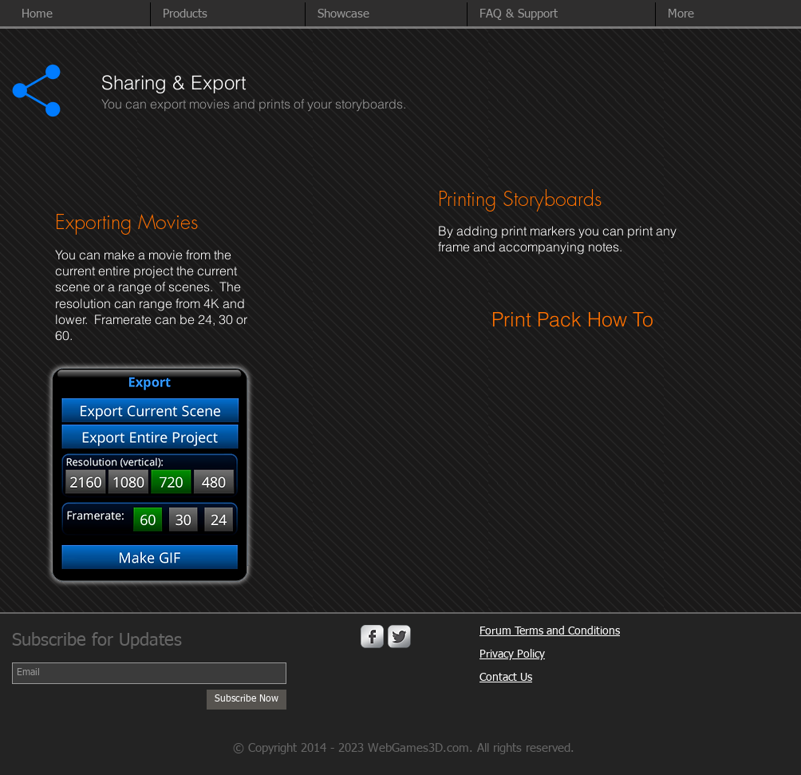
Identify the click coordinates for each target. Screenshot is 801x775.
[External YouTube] (580, 447)
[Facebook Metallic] (372, 636)
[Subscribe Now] (246, 700)
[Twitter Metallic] (399, 636)
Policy (531, 654)
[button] (723, 14)
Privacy (498, 654)
